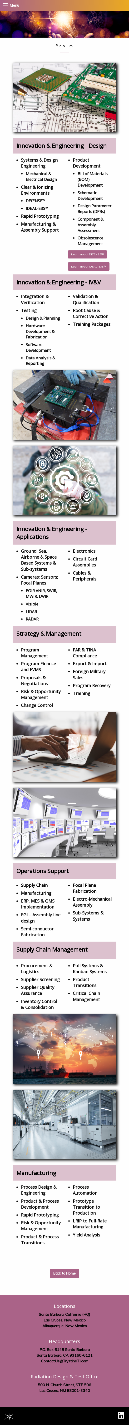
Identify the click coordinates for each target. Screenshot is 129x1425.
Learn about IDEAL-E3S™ (88, 266)
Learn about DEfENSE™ (87, 254)
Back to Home (64, 1273)
